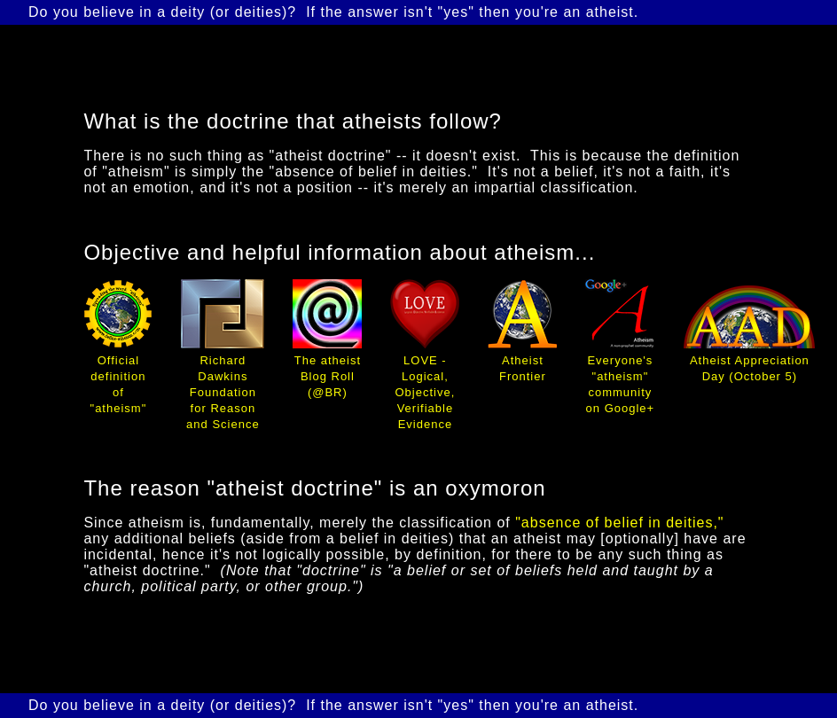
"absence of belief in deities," (619, 522)
